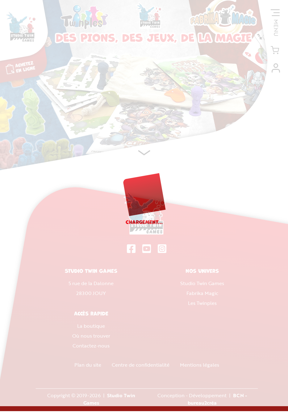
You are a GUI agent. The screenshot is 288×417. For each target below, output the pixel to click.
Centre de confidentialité (140, 366)
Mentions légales (199, 366)
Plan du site (87, 366)
